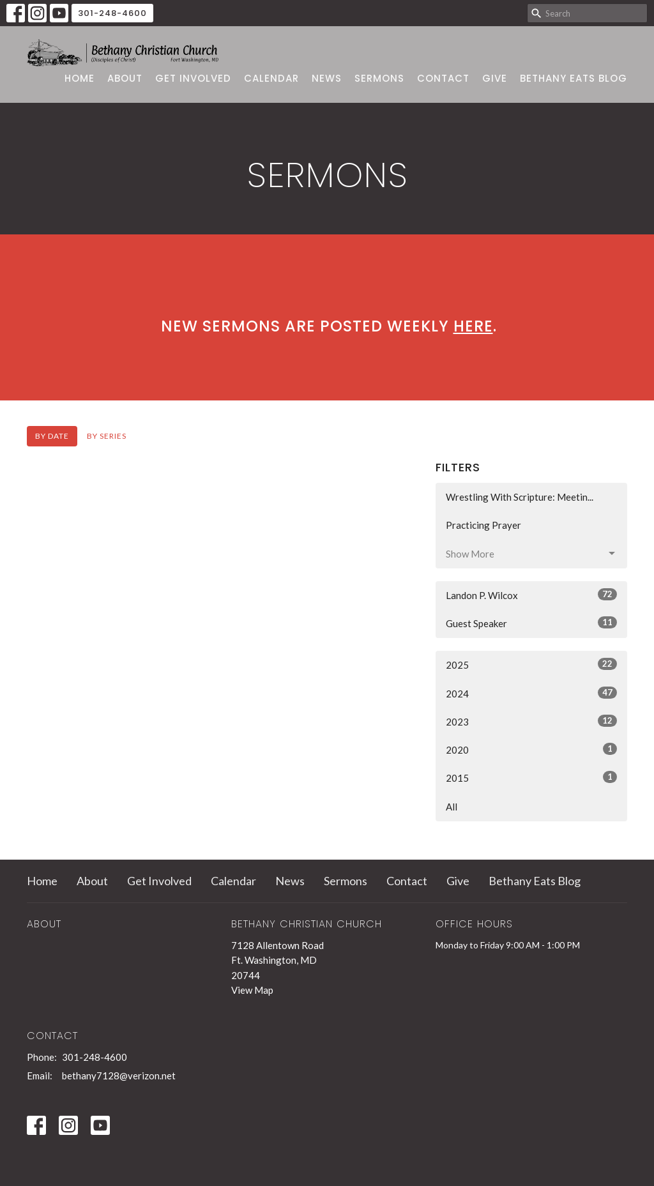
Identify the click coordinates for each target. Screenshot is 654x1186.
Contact (443, 78)
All (451, 806)
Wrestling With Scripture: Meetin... (519, 497)
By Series (106, 436)
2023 (531, 721)
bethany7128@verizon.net (119, 1075)
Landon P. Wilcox (531, 594)
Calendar (271, 78)
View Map (252, 990)
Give (494, 78)
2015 (531, 777)
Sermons (379, 78)
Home (80, 78)
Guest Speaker (531, 622)
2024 (531, 693)
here (473, 326)
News (327, 78)
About (124, 78)
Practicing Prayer (483, 525)
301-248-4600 (112, 13)
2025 (531, 664)
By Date (52, 436)
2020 (531, 749)
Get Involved (193, 78)
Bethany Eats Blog (573, 78)
